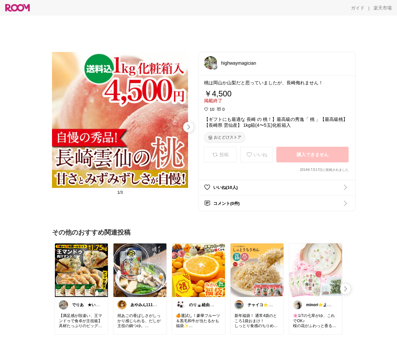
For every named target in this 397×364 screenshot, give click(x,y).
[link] (81, 269)
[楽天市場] (382, 8)
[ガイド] (358, 8)
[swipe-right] (188, 127)
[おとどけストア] (224, 137)
